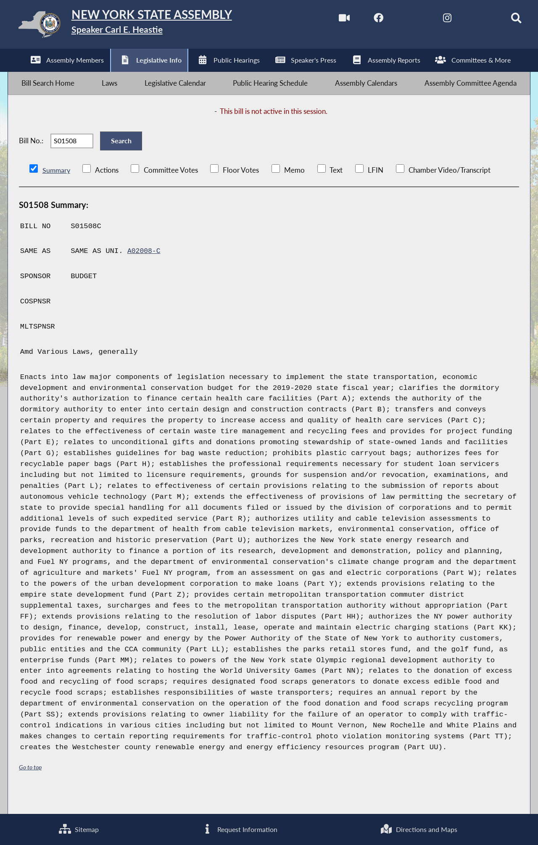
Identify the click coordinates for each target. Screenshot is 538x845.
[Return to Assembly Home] (141, 26)
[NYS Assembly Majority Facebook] (363, 20)
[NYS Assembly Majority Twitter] (399, 20)
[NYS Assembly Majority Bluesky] (469, 20)
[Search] (504, 20)
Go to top (30, 785)
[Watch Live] (328, 20)
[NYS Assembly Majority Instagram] (434, 20)
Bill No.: (31, 154)
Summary (56, 188)
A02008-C (144, 269)
